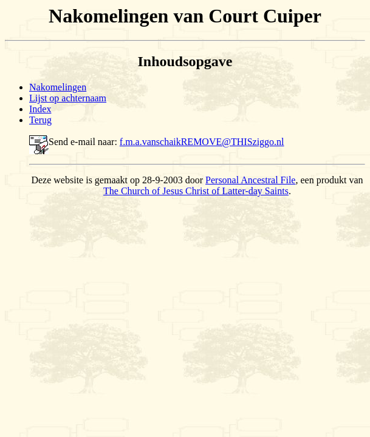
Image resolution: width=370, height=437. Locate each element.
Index (40, 109)
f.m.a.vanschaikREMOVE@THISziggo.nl (202, 142)
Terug (40, 120)
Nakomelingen (57, 87)
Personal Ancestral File (250, 180)
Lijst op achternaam (67, 98)
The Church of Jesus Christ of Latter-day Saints (196, 191)
